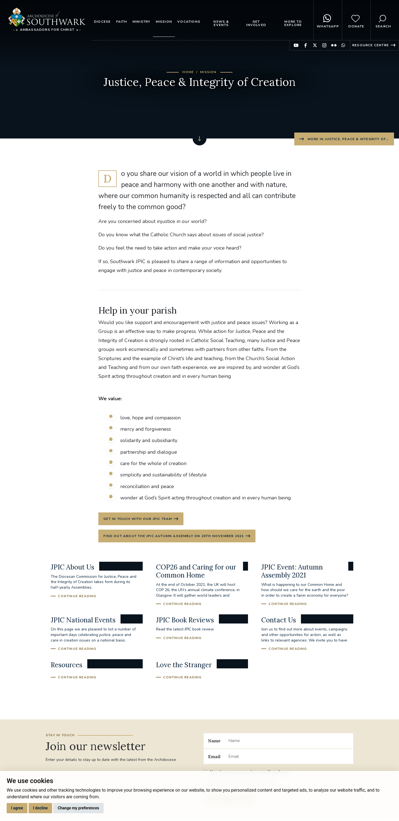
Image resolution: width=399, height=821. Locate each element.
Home (188, 72)
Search (383, 20)
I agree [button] (17, 808)
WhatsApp (328, 20)
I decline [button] (40, 808)
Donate (356, 20)
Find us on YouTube (296, 45)
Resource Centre (370, 45)
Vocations (188, 21)
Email (214, 757)
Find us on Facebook (305, 45)
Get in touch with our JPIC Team (138, 519)
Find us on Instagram (324, 45)
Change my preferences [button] (78, 808)
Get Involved (256, 23)
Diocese (102, 21)
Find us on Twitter (314, 45)
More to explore (293, 23)
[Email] (288, 757)
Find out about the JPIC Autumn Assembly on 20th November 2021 (174, 537)
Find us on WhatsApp (343, 45)
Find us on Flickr (333, 45)
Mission (164, 21)
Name (214, 742)
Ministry (141, 21)
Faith (121, 21)
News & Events (221, 23)
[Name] (288, 741)
